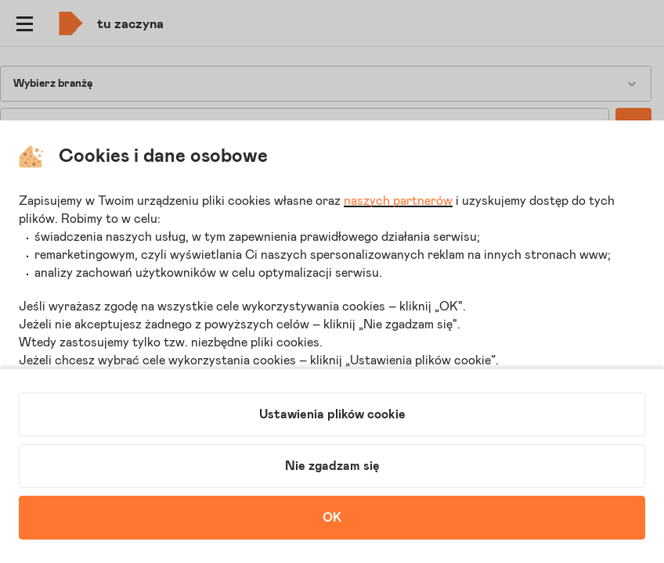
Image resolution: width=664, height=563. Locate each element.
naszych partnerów (398, 201)
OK (332, 517)
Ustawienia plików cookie (332, 414)
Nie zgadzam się (332, 466)
